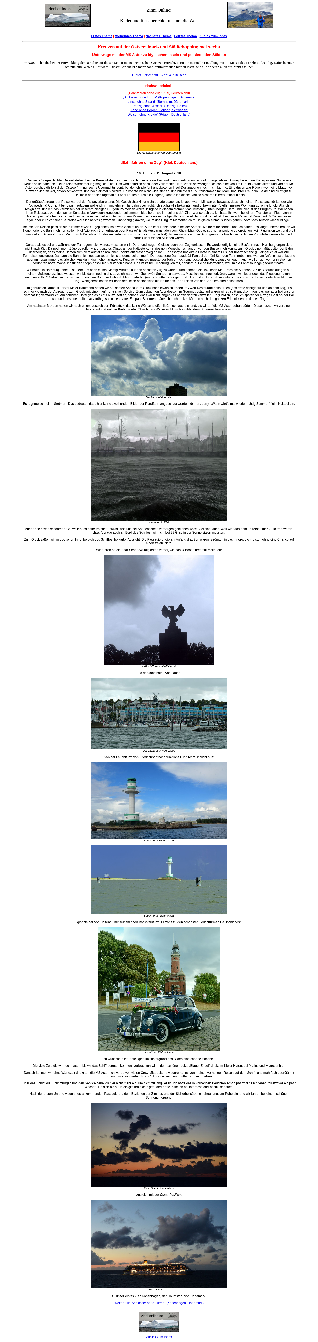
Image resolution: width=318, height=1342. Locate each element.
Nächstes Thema (159, 36)
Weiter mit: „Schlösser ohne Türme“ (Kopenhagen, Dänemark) (159, 1303)
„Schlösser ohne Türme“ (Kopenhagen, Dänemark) (159, 97)
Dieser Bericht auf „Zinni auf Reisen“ (159, 75)
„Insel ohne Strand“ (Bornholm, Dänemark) (159, 101)
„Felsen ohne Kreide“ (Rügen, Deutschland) (159, 114)
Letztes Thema (185, 36)
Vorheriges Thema (129, 36)
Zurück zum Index (213, 36)
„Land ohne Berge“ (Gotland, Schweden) (159, 110)
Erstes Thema (101, 36)
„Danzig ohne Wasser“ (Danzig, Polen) (159, 106)
